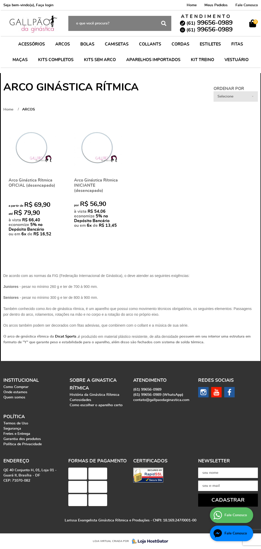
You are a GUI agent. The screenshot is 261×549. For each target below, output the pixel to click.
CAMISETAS (117, 44)
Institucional (21, 380)
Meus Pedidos (216, 5)
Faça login (44, 5)
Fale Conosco (246, 5)
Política (14, 417)
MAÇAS (20, 60)
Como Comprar (15, 387)
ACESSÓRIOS (31, 44)
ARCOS (62, 44)
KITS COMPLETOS (56, 60)
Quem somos (14, 397)
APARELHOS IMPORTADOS (153, 60)
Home (192, 5)
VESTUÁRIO (236, 60)
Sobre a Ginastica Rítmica (93, 384)
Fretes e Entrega (16, 434)
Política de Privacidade (22, 444)
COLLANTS (150, 44)
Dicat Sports (65, 336)
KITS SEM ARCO (100, 60)
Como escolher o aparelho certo (96, 405)
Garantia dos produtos (22, 439)
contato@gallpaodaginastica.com (161, 400)
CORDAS (180, 44)
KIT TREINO (202, 60)
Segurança (12, 428)
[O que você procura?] (163, 23)
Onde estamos (15, 392)
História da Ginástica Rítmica (94, 395)
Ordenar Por (229, 89)
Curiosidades (80, 400)
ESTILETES (210, 44)
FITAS (237, 44)
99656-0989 (209, 23)
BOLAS (87, 44)
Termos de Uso (15, 423)
